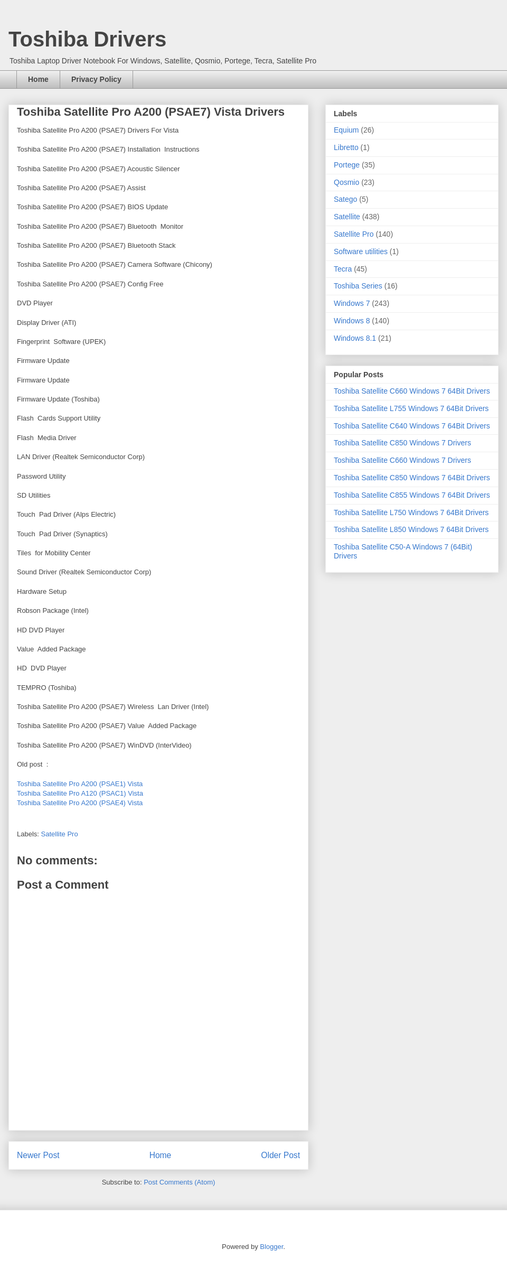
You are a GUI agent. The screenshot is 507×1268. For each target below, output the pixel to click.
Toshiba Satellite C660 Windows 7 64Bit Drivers (412, 391)
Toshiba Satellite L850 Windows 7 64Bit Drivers (411, 529)
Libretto (346, 147)
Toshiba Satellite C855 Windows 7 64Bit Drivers (412, 495)
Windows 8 (352, 320)
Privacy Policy (96, 79)
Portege (347, 165)
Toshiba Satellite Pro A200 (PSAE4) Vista (80, 803)
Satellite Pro (59, 834)
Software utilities (361, 251)
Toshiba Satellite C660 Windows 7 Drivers (402, 460)
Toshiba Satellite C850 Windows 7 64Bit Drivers (412, 477)
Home (38, 79)
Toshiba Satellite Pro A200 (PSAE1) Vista (80, 784)
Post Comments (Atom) (179, 1182)
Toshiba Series (358, 286)
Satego (345, 199)
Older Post (280, 1155)
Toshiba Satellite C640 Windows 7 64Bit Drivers (412, 426)
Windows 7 (352, 303)
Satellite (347, 216)
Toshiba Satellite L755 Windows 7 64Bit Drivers (411, 408)
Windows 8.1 (355, 338)
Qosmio (346, 182)
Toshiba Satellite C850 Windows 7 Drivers (402, 443)
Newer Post (38, 1155)
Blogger (271, 1247)
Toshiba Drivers (87, 39)
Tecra (343, 269)
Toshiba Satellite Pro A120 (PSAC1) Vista (80, 793)
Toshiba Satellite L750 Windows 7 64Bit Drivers (411, 512)
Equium (346, 130)
